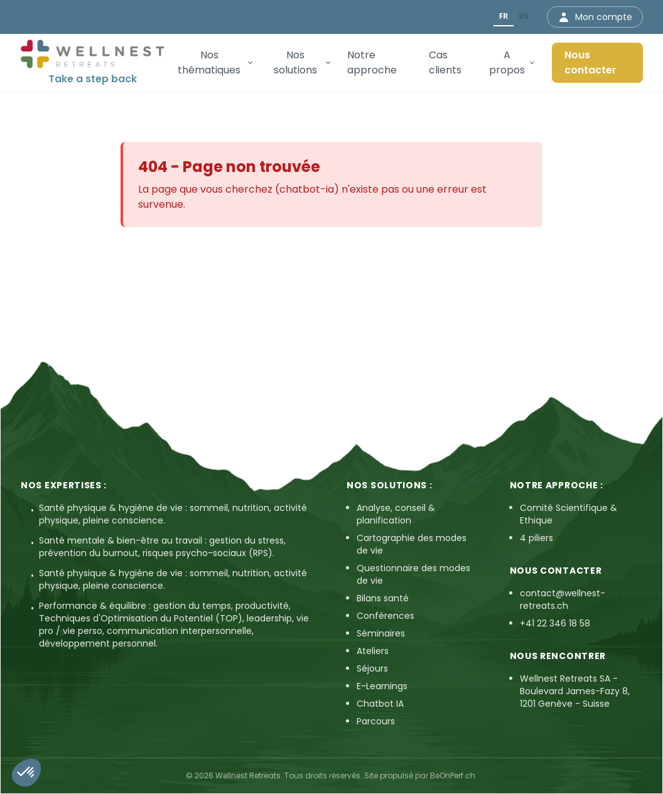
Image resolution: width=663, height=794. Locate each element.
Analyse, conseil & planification (396, 514)
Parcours (376, 721)
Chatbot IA (380, 703)
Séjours (372, 668)
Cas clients (445, 62)
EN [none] (524, 16)
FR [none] (503, 16)
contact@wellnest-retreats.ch (562, 599)
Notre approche (372, 62)
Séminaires (381, 633)
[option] (524, 17)
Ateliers (373, 651)
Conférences (385, 615)
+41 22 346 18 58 (555, 623)
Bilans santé (383, 598)
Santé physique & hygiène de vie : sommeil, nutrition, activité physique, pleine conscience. (173, 514)
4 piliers (536, 538)
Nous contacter (590, 62)
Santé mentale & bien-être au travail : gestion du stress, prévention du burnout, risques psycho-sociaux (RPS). (162, 546)
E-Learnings (382, 686)
